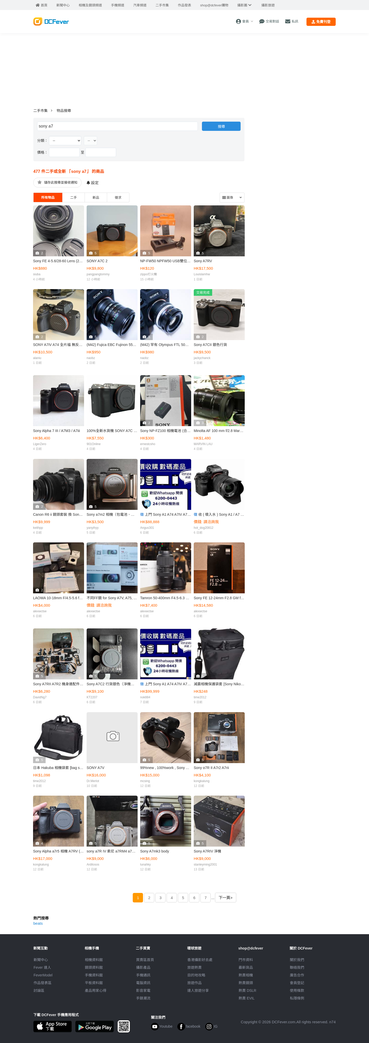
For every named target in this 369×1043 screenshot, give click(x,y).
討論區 (39, 990)
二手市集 (40, 111)
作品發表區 (43, 983)
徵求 (118, 197)
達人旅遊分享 (198, 990)
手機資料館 (94, 975)
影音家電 (143, 990)
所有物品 (48, 197)
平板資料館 (94, 983)
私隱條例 (297, 998)
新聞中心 (41, 960)
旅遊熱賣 (194, 967)
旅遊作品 (194, 983)
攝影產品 (143, 967)
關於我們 (297, 960)
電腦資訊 (143, 983)
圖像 (227, 197)
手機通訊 (143, 975)
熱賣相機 (246, 975)
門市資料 (246, 960)
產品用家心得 (95, 990)
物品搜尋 (64, 111)
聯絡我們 (297, 967)
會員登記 (297, 983)
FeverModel (43, 975)
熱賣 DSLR (247, 990)
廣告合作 (297, 975)
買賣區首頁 (145, 960)
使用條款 (297, 990)
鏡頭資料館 (94, 967)
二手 (73, 197)
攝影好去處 (199, 960)
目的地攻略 (196, 975)
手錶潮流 (143, 998)
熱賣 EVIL (246, 998)
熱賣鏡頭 (246, 983)
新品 (96, 197)
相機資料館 (94, 960)
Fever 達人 (42, 967)
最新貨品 (246, 967)
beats (38, 923)
